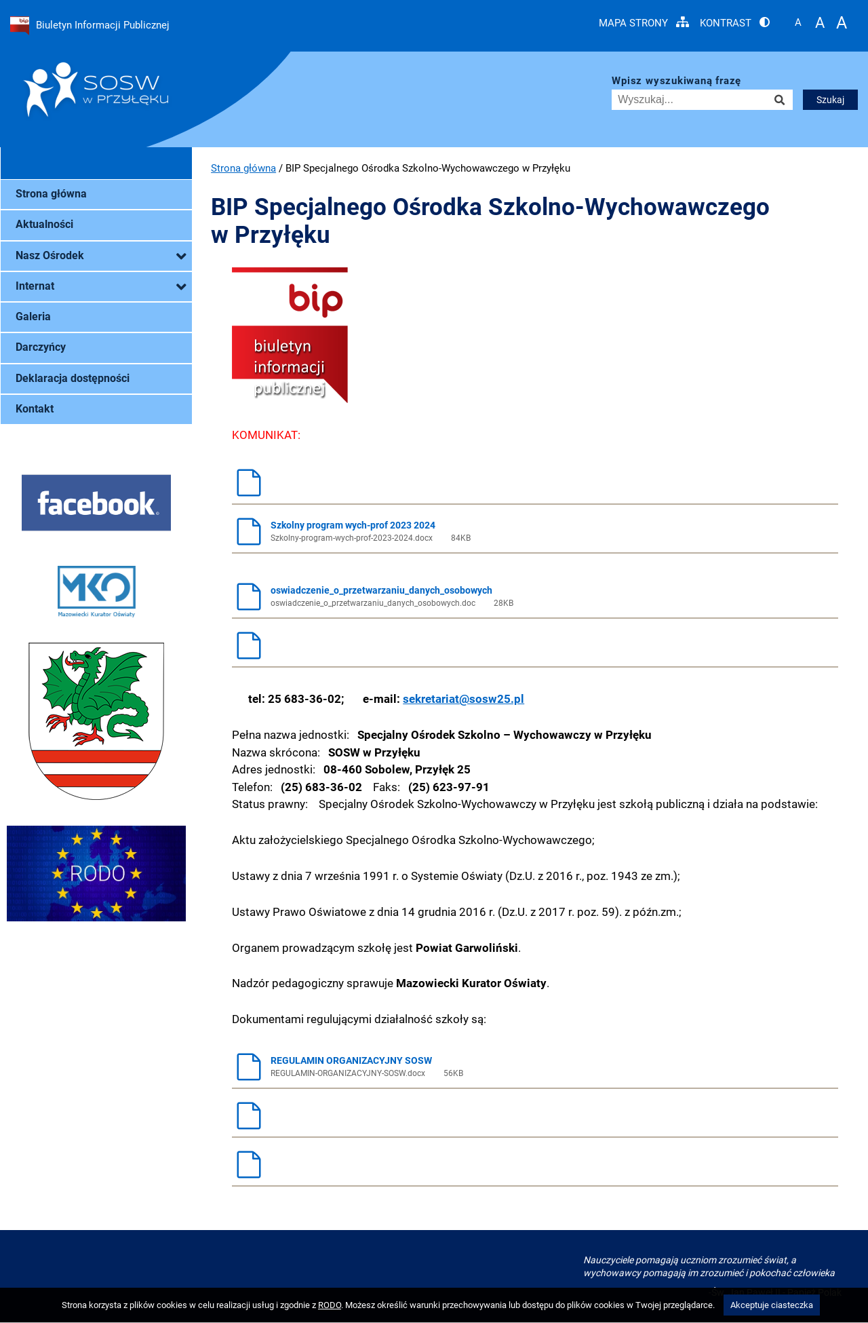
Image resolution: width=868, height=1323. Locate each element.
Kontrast (735, 22)
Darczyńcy (41, 347)
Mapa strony (644, 22)
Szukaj (830, 99)
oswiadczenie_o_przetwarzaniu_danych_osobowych (531, 596)
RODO (329, 1305)
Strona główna (51, 194)
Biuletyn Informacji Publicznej (90, 25)
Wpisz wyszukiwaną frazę (676, 81)
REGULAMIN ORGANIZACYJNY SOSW (531, 1066)
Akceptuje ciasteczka (771, 1305)
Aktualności (44, 224)
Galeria (33, 317)
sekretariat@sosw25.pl (463, 699)
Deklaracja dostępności (73, 378)
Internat (101, 286)
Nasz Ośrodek (101, 256)
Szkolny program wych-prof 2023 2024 (531, 531)
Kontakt (35, 409)
